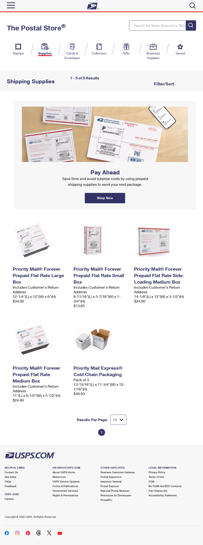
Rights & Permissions (65, 495)
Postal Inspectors (110, 476)
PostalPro (106, 499)
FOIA (151, 481)
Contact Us (11, 472)
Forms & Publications (65, 486)
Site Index (10, 476)
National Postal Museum (114, 490)
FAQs (8, 481)
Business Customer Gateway (117, 472)
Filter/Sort (163, 83)
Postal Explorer (109, 486)
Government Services (65, 490)
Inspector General (110, 481)
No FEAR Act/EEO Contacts (165, 486)
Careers (9, 498)
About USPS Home (64, 472)
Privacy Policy (157, 472)
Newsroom (59, 476)
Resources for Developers (115, 495)
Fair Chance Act (158, 490)
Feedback (10, 486)
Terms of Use (156, 476)
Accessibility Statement (163, 495)
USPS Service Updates (66, 481)
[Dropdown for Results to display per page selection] (118, 420)
